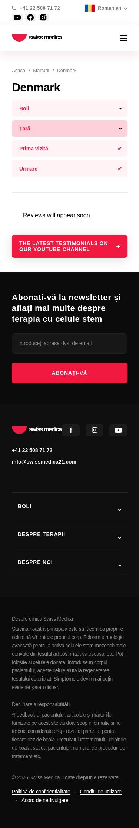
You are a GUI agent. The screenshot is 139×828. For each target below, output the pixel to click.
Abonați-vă (69, 373)
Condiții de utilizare (100, 792)
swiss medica (37, 38)
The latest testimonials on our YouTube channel (63, 246)
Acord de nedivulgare (45, 800)
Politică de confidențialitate (41, 792)
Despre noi (35, 562)
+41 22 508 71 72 (40, 8)
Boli (25, 506)
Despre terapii (41, 534)
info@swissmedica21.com (44, 462)
